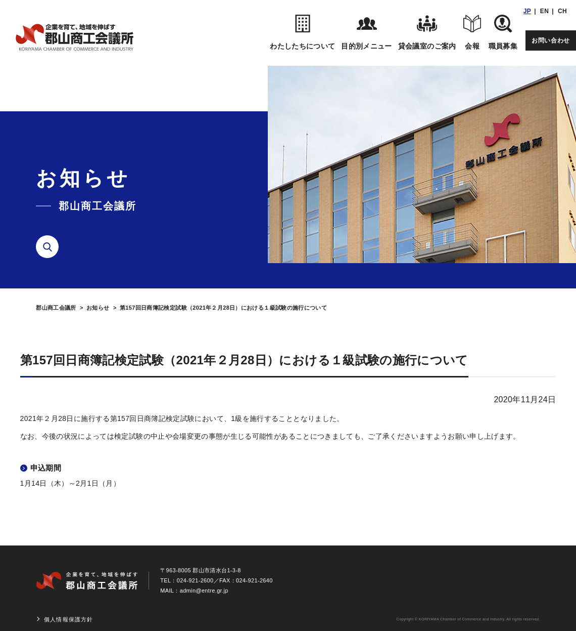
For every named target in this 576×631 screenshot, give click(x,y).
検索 (51, 246)
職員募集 (503, 32)
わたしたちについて (302, 32)
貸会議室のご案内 (427, 32)
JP (527, 11)
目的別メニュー (366, 32)
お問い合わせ (551, 40)
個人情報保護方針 (68, 619)
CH (562, 11)
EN (544, 11)
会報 (472, 32)
